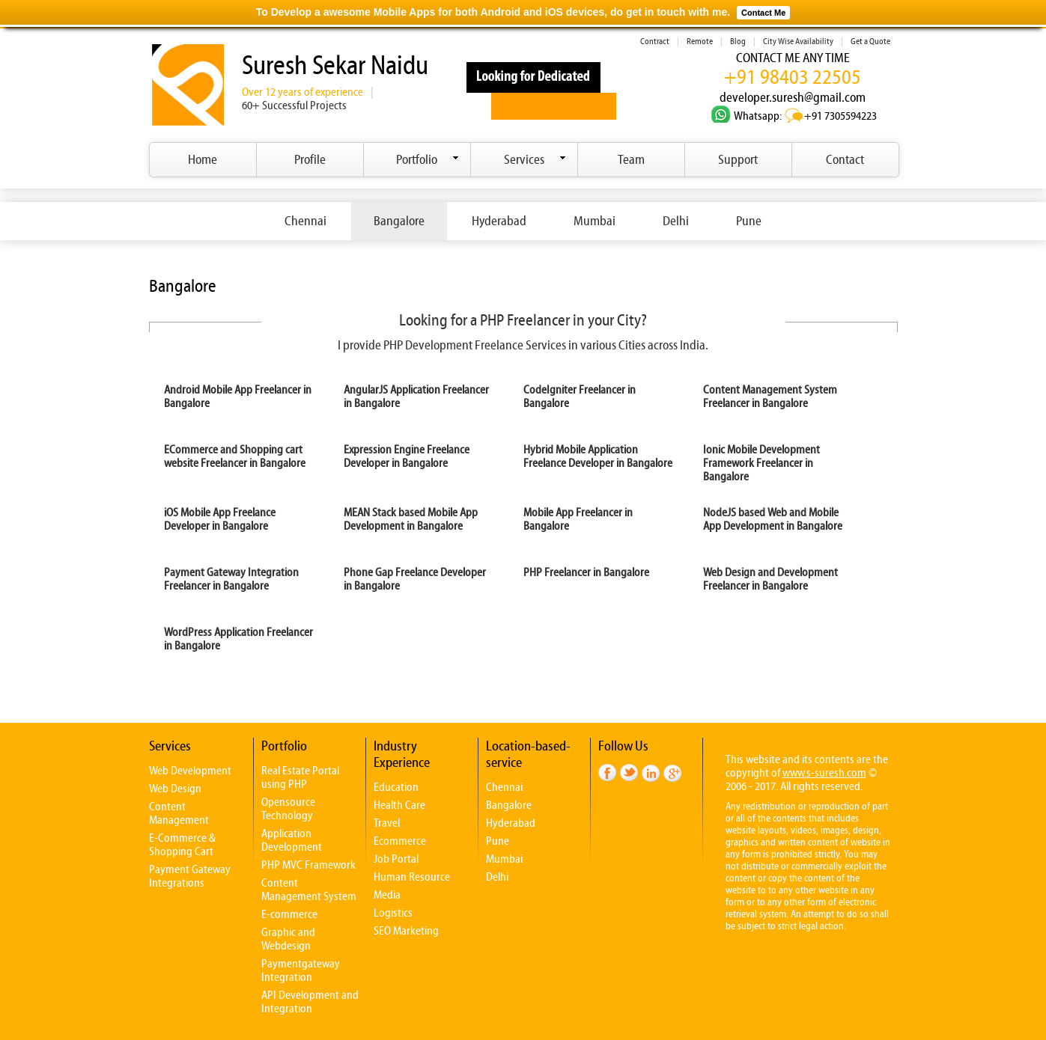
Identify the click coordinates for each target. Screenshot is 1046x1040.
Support (738, 160)
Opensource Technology (288, 808)
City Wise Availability (798, 41)
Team (631, 160)
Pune (748, 221)
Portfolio (427, 160)
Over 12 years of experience (302, 92)
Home (202, 160)
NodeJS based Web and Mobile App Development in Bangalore (772, 519)
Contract (654, 41)
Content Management (179, 813)
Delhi (676, 221)
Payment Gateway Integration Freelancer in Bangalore (231, 579)
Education (396, 787)
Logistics (393, 913)
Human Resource (412, 877)
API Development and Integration (310, 1001)
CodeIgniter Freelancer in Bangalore (579, 396)
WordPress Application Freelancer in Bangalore (238, 638)
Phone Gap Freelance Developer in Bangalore (415, 579)
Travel (387, 823)
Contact (845, 160)
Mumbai (594, 221)
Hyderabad (499, 221)
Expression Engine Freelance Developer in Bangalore (406, 456)
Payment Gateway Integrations (190, 876)
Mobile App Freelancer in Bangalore (578, 519)
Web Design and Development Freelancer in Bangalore (770, 579)
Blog (738, 41)
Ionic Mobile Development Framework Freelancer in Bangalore (761, 463)
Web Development (190, 770)
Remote (700, 41)
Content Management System (308, 889)
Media (387, 895)
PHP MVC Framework (308, 865)
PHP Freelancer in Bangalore (586, 572)
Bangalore (399, 221)
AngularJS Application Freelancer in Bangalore (416, 396)
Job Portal (396, 859)
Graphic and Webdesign (288, 939)
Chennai (305, 221)
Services (535, 160)
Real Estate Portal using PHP (300, 777)
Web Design (175, 788)
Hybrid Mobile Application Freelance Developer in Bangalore (597, 456)
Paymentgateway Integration (300, 970)
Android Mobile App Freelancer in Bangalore (237, 396)
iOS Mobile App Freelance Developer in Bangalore (220, 519)
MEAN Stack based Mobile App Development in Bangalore (411, 519)
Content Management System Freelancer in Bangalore (770, 396)
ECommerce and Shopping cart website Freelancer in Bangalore (234, 456)
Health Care (399, 805)
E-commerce (289, 914)
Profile (310, 160)
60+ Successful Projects (294, 105)
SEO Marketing (406, 930)
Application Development (291, 840)
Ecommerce (400, 841)
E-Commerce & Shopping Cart (182, 844)
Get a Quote (870, 41)
